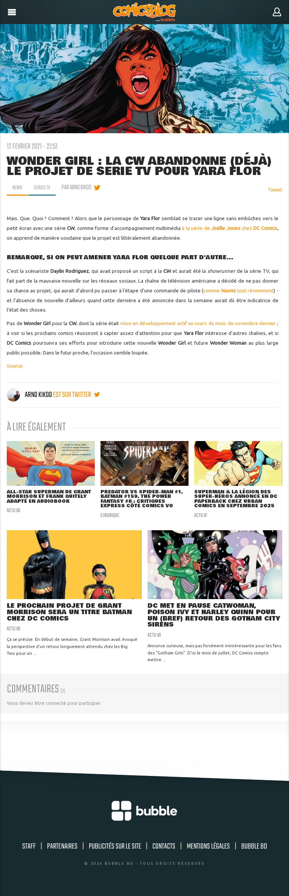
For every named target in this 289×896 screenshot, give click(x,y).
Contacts (163, 850)
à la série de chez (229, 228)
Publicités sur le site (115, 850)
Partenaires (62, 850)
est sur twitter (76, 395)
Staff (29, 850)
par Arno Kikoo (79, 188)
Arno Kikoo (30, 395)
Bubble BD (254, 850)
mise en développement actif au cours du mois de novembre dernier (198, 323)
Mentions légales (208, 850)
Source (15, 366)
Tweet (275, 190)
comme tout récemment (238, 291)
